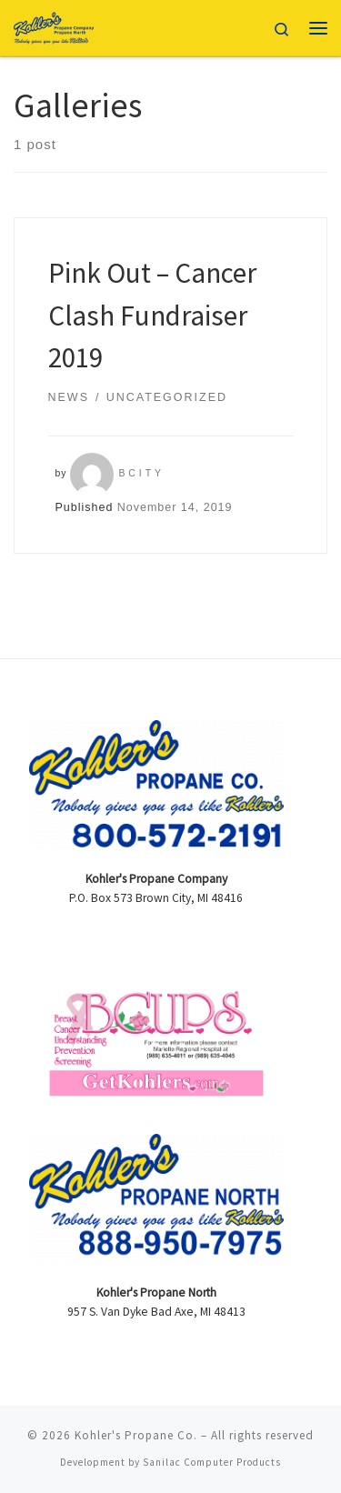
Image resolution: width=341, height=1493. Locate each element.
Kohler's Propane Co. (136, 1435)
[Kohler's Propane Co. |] (54, 25)
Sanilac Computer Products (212, 1462)
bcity (141, 473)
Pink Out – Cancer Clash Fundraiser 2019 (152, 315)
